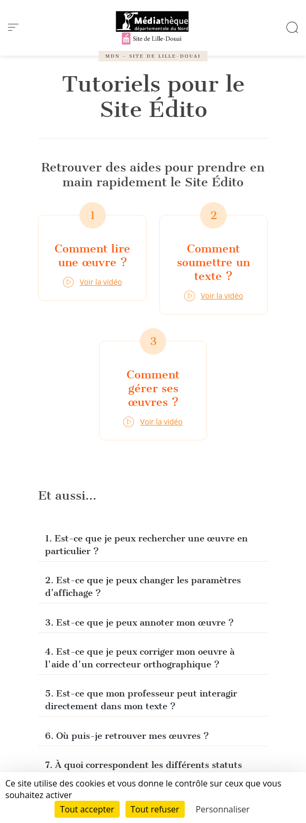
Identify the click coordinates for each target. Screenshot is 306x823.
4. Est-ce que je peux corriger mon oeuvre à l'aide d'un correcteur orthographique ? (140, 658)
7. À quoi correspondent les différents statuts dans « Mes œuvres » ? (143, 771)
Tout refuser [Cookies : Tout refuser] (155, 809)
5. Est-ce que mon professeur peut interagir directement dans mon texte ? (141, 699)
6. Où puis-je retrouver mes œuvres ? (127, 735)
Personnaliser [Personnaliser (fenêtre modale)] (222, 809)
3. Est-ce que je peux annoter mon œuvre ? (139, 622)
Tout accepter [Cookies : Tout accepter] (87, 809)
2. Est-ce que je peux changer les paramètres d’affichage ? (143, 586)
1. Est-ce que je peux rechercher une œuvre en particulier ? (146, 544)
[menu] (13, 27)
